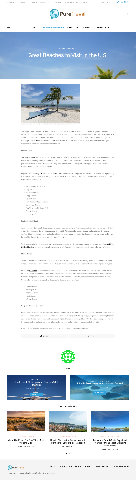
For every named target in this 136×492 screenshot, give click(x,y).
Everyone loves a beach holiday (49, 140)
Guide (69, 28)
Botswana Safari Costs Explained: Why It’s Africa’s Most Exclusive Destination (110, 443)
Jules (76, 62)
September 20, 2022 (65, 62)
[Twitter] (128, 2)
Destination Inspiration (53, 28)
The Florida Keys (28, 157)
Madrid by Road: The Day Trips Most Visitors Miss (26, 441)
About (35, 28)
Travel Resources (71, 3)
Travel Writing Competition (40, 3)
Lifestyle (85, 3)
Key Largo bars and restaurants (49, 173)
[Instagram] (125, 2)
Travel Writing (83, 28)
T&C (94, 3)
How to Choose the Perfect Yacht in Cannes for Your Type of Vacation (68, 441)
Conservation (12, 3)
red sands (33, 270)
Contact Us (104, 3)
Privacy (24, 3)
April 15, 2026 (71, 447)
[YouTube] (122, 2)
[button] (66, 453)
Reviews (58, 3)
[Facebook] (118, 2)
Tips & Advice (36, 380)
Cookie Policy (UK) (102, 28)
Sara (104, 449)
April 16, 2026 (29, 447)
